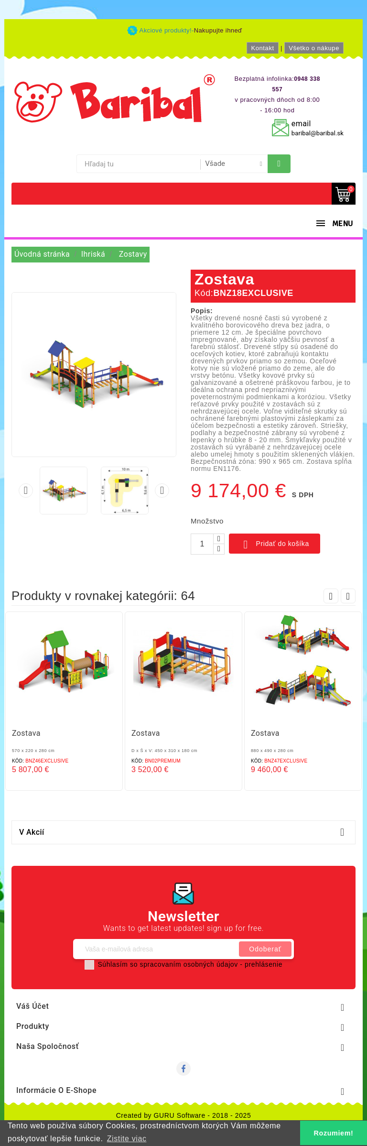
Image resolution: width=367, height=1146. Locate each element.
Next (348, 596)
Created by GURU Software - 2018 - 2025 (183, 1115)
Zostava (26, 733)
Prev (331, 596)
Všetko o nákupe (314, 48)
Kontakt (262, 48)
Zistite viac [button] (127, 1139)
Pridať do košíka (274, 544)
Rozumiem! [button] (334, 1133)
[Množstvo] (202, 544)
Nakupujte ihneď (218, 30)
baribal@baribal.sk (317, 133)
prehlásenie (263, 964)
